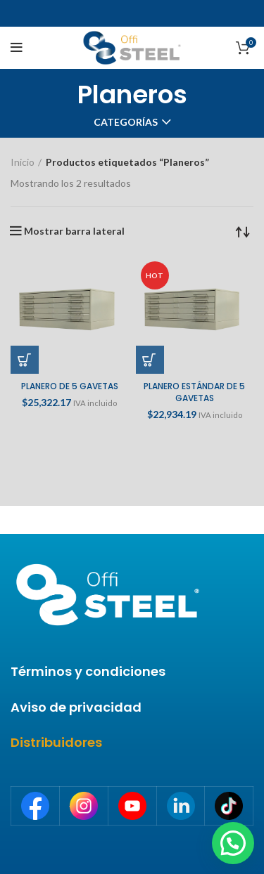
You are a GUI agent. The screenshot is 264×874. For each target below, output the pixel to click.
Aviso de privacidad (76, 707)
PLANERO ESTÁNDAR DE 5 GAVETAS (194, 392)
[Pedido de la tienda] (242, 231)
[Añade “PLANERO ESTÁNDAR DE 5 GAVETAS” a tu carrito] (150, 360)
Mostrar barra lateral (74, 231)
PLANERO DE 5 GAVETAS (69, 386)
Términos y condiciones (88, 671)
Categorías (126, 122)
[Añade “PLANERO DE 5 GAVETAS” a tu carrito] (25, 360)
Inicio (22, 162)
